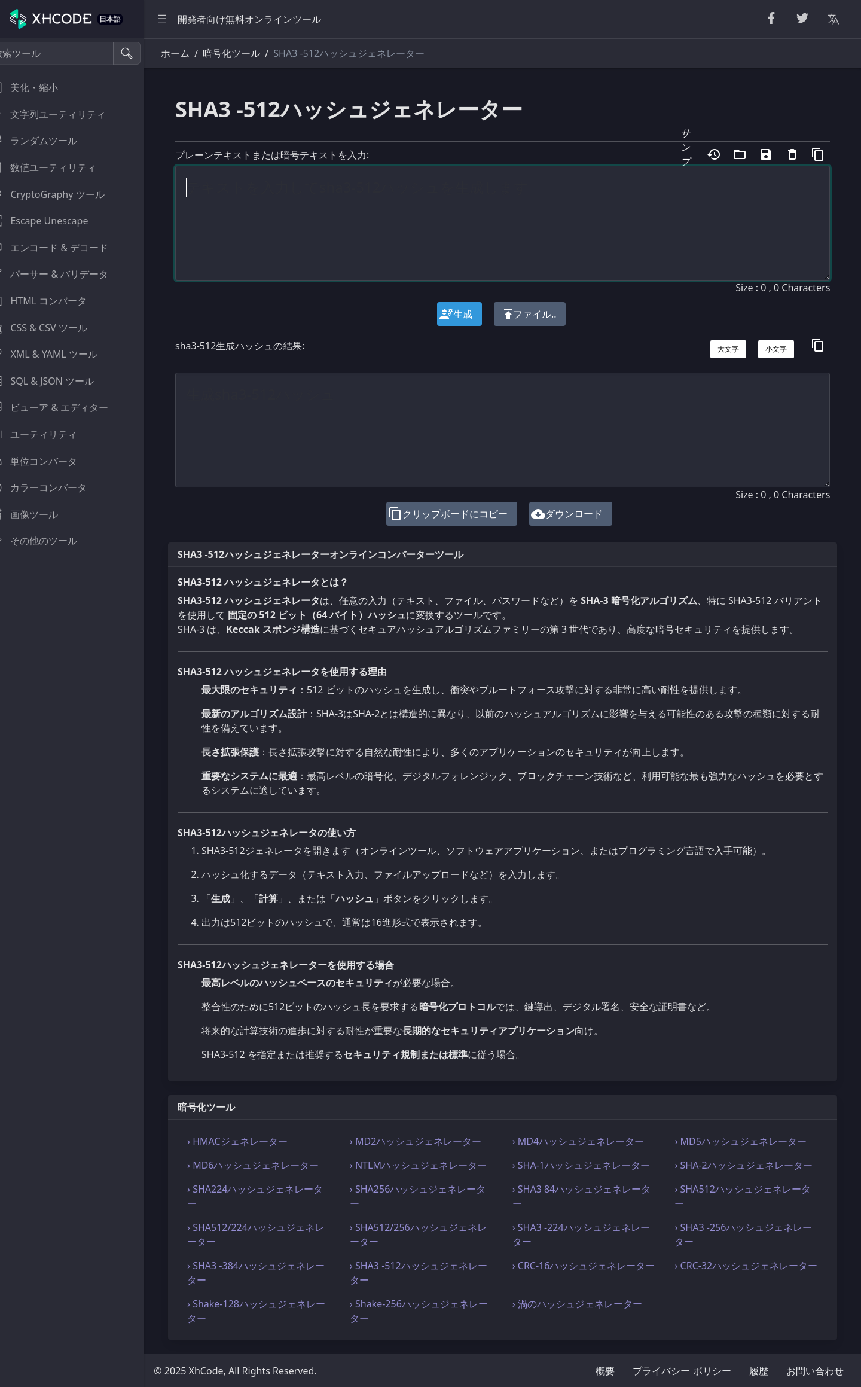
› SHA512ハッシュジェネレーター (747, 1196)
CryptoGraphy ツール (61, 194)
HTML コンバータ (52, 300)
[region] (81, 712)
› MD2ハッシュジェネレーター (429, 1141)
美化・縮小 (38, 87)
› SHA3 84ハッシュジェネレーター (590, 1196)
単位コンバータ (48, 461)
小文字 (776, 349)
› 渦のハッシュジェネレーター (586, 1303)
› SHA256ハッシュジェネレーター (431, 1196)
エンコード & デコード (63, 247)
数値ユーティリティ (57, 167)
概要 (605, 1370)
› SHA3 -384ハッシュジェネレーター (274, 1273)
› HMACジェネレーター (255, 1141)
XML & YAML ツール (58, 354)
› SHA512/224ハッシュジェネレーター (273, 1234)
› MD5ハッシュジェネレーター (745, 1141)
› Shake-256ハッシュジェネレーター (433, 1311)
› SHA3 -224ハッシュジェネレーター (590, 1234)
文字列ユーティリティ (62, 114)
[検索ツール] (68, 53)
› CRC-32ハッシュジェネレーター (746, 1273)
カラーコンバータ (52, 487)
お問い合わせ (815, 1370)
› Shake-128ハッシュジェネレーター (274, 1311)
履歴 (758, 1370)
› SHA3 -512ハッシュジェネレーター (432, 1273)
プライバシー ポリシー (682, 1370)
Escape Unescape (53, 220)
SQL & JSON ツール (56, 381)
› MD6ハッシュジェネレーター (271, 1165)
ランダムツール (48, 140)
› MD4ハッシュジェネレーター (587, 1141)
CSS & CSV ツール (52, 327)
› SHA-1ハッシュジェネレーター (590, 1165)
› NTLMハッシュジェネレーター (432, 1165)
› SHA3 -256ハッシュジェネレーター (748, 1234)
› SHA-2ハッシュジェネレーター (748, 1165)
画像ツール (38, 514)
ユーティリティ (48, 434)
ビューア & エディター (63, 407)
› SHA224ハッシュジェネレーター (273, 1196)
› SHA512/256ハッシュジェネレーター (432, 1234)
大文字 (729, 349)
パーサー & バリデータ (63, 274)
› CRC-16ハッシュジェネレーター (588, 1273)
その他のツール (48, 540)
